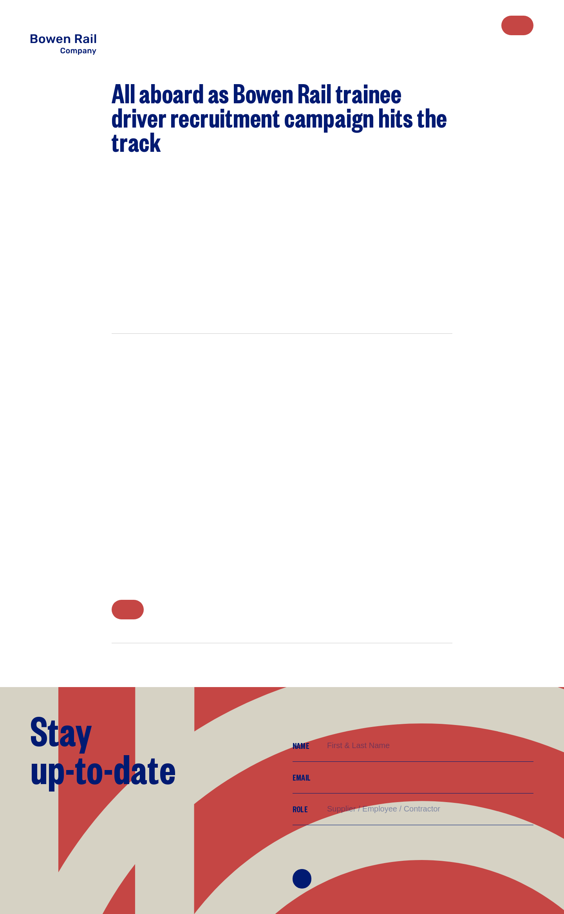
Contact (517, 25)
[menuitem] (434, 25)
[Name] (429, 745)
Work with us (459, 25)
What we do (446, 25)
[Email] (429, 777)
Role (300, 809)
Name (301, 745)
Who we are (434, 25)
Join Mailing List (302, 879)
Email (302, 777)
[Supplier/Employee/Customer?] (429, 809)
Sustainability (472, 25)
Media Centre (485, 25)
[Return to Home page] (72, 32)
